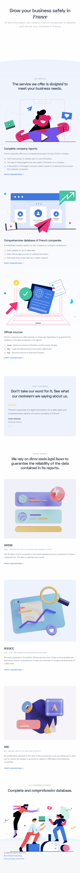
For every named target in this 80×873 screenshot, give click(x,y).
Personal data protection (14, 859)
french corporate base (13, 174)
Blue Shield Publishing (13, 856)
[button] (9, 426)
